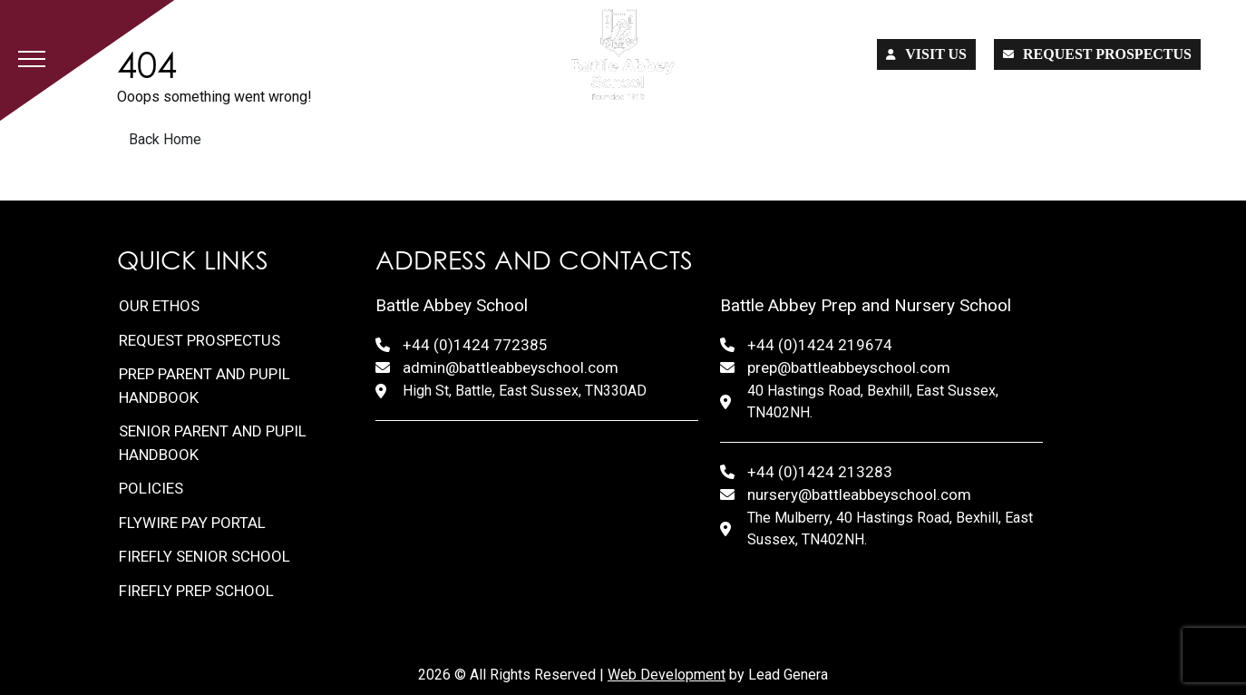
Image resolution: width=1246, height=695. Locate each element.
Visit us (926, 54)
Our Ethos (159, 306)
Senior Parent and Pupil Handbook (213, 443)
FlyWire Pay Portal (192, 523)
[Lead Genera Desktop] (623, 54)
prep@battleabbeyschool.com (848, 367)
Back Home (165, 139)
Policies (151, 488)
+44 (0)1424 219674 (819, 345)
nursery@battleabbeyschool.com (859, 494)
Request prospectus (1097, 54)
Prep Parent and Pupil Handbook (204, 385)
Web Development (666, 674)
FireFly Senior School (204, 556)
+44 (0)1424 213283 (819, 472)
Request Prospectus (199, 340)
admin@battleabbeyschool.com (510, 367)
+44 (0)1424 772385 (475, 345)
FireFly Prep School (196, 591)
